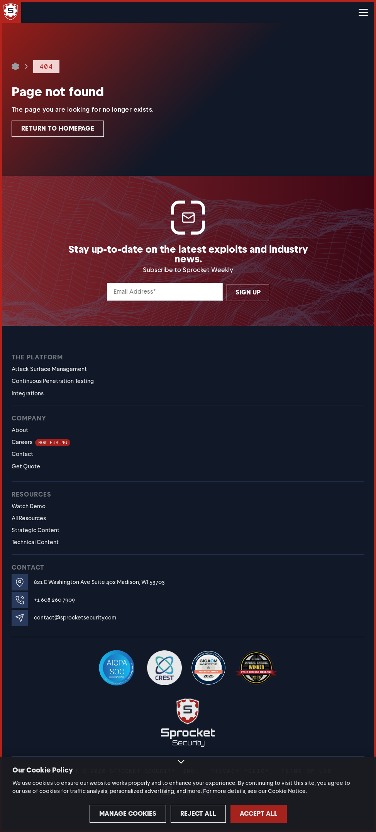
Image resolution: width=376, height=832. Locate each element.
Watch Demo (29, 506)
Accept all (269, 813)
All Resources (29, 518)
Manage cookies (106, 813)
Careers (41, 442)
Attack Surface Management (49, 369)
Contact (22, 454)
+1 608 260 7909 (54, 600)
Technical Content (35, 542)
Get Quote (26, 466)
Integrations (28, 393)
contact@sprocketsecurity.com (75, 618)
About (20, 430)
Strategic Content (35, 530)
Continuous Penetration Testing (53, 381)
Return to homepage (57, 128)
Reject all (188, 813)
